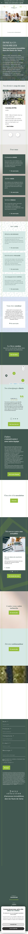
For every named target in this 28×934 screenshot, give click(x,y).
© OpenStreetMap (21, 383)
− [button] (23, 369)
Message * (7, 750)
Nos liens (10, 922)
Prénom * (7, 728)
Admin (6, 922)
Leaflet (11, 383)
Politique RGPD (16, 922)
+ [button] (23, 367)
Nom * (6, 721)
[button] (18, 136)
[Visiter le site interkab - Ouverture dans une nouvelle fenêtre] (14, 907)
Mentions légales (20, 921)
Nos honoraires (7, 921)
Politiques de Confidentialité (18, 783)
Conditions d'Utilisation (6, 784)
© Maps (15, 383)
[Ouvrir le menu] (21, 6)
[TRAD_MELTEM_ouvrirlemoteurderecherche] (4, 7)
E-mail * (7, 743)
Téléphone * (8, 736)
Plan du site (13, 921)
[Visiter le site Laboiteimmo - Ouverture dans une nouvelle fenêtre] (14, 926)
